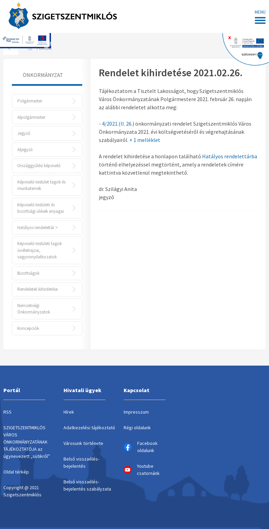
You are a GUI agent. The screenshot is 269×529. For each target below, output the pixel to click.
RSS (7, 412)
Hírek (69, 412)
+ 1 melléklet (144, 140)
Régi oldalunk (137, 427)
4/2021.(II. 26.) (118, 123)
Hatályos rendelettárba (229, 156)
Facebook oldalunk (141, 446)
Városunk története (83, 443)
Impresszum (136, 412)
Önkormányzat (43, 74)
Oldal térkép (16, 472)
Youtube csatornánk (142, 469)
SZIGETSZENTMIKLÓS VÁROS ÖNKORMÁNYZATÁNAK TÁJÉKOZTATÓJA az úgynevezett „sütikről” (26, 441)
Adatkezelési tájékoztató (89, 427)
